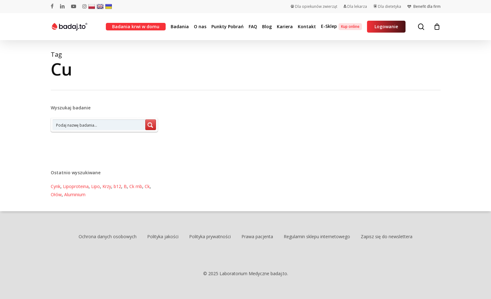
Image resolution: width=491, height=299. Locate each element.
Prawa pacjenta (257, 236)
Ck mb (135, 186)
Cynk (55, 186)
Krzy (106, 186)
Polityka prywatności (210, 236)
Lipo (95, 186)
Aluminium (74, 194)
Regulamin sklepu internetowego (317, 236)
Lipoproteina (76, 186)
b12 (117, 186)
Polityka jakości (162, 236)
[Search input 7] (99, 124)
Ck (147, 186)
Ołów (56, 194)
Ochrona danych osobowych (108, 236)
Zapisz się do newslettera (386, 236)
